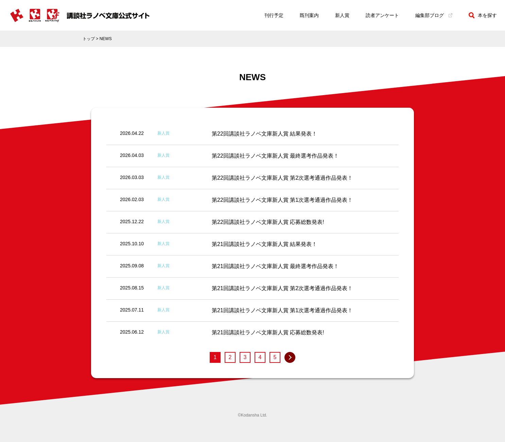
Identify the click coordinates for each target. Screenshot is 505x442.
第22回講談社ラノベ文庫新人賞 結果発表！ (264, 134)
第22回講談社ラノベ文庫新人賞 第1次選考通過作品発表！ (282, 200)
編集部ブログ (433, 15)
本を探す (483, 15)
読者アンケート (382, 15)
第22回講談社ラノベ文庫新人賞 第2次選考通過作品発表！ (282, 178)
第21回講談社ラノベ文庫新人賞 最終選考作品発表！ (275, 266)
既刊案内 (309, 15)
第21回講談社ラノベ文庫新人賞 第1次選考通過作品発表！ (282, 310)
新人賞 (342, 15)
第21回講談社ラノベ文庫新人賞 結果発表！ (264, 244)
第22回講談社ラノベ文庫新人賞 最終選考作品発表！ (275, 156)
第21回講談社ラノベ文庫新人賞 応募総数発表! (268, 332)
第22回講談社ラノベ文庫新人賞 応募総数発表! (268, 222)
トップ (89, 38)
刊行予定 (273, 15)
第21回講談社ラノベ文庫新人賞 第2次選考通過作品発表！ (282, 288)
